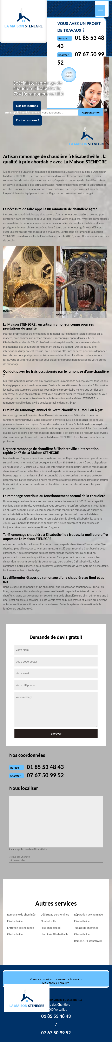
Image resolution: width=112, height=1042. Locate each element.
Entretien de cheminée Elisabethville (20, 931)
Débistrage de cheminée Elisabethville (55, 918)
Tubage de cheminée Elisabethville (86, 931)
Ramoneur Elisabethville (88, 941)
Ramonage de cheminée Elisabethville (21, 918)
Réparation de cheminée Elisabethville (88, 918)
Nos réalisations (27, 106)
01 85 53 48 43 (45, 767)
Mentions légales (56, 983)
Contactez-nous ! (27, 120)
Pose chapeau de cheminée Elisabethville (54, 931)
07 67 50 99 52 (45, 775)
